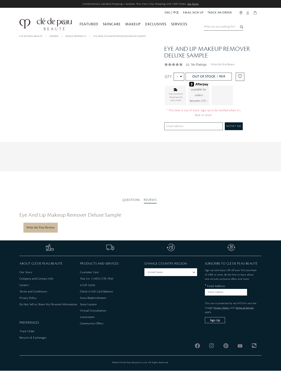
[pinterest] (226, 351)
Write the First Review (223, 69)
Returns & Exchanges (33, 343)
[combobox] (238, 24)
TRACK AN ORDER (219, 12)
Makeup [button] (133, 26)
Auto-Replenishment (93, 303)
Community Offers (91, 329)
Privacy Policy (28, 303)
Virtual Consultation (93, 316)
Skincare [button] (112, 26)
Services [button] (179, 26)
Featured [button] (89, 26)
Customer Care (89, 277)
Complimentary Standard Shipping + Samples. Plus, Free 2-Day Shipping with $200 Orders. (141, 4)
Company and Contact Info (36, 284)
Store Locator (88, 309)
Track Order (27, 336)
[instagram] (212, 351)
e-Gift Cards (87, 290)
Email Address (215, 291)
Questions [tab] (131, 205)
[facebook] (197, 351)
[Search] (257, 24)
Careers (24, 290)
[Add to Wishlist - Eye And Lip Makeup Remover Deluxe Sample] (240, 82)
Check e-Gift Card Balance (96, 296)
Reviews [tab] (150, 205)
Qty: (174, 82)
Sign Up (215, 325)
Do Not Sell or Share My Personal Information (48, 309)
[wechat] (254, 351)
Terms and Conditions (33, 296)
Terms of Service (244, 313)
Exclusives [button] (155, 26)
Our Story (26, 277)
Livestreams (87, 322)
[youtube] (240, 351)
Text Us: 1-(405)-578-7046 (96, 284)
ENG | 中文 (172, 12)
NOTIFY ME (233, 131)
